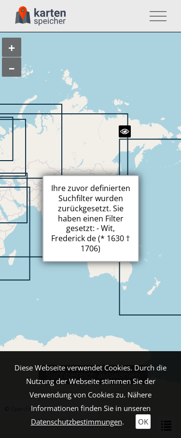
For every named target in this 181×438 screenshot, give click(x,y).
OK (143, 421)
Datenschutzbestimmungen (76, 421)
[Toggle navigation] (155, 16)
